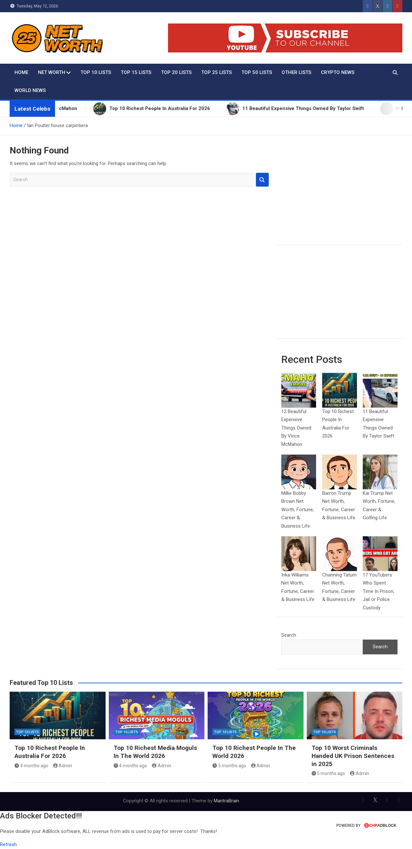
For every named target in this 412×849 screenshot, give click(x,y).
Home (21, 72)
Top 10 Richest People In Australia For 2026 (49, 752)
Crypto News (337, 72)
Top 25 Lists (216, 72)
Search (262, 180)
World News (30, 90)
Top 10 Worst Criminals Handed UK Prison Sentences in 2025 (353, 755)
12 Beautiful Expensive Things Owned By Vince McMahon (296, 428)
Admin (62, 765)
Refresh (8, 844)
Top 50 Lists (256, 72)
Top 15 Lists (136, 72)
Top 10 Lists (95, 72)
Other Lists (296, 72)
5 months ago (229, 765)
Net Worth (51, 72)
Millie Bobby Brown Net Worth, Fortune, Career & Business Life (297, 509)
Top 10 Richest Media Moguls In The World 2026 (155, 752)
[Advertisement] (339, 195)
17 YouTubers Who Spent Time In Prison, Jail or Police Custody (378, 591)
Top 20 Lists (176, 72)
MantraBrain (226, 801)
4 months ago (31, 765)
